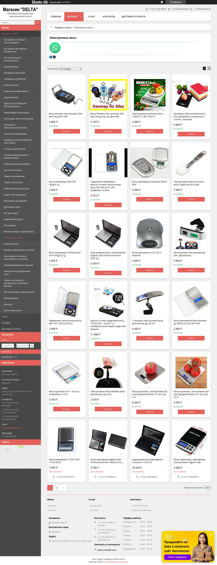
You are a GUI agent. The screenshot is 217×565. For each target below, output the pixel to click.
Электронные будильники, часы (17, 272)
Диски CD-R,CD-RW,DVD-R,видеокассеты (15, 105)
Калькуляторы (11, 243)
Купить (66, 131)
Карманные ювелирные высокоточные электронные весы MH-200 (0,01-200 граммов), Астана (105, 186)
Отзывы (6, 322)
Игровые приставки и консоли (19, 249)
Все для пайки (11, 213)
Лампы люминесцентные (16, 188)
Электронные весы (13, 237)
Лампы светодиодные (15, 194)
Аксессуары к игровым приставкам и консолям (16, 257)
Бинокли (8, 304)
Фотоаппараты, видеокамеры (19, 292)
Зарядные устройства (15, 78)
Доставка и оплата (11, 328)
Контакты (109, 16)
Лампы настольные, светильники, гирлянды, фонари (16, 283)
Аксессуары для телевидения (18, 118)
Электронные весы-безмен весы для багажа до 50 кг (107, 393)
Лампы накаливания (14, 176)
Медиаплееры (11, 298)
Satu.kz (122, 559)
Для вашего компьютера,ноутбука (15, 126)
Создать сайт (55, 2)
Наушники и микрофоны (16, 91)
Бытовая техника (13, 170)
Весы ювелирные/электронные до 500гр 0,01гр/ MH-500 (190, 322)
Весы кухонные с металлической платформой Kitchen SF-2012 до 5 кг (149, 394)
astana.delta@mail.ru (12, 427)
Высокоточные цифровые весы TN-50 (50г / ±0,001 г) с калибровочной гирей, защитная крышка (108, 325)
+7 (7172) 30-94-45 (139, 505)
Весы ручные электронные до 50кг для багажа (189, 254)
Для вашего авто (12, 206)
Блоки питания (11, 85)
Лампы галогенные (13, 182)
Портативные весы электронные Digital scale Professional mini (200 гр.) (107, 255)
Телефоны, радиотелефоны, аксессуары (18, 141)
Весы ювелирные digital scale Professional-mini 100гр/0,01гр (106, 461)
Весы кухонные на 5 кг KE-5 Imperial (146, 254)
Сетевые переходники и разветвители (16, 156)
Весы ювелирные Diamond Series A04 (149, 183)
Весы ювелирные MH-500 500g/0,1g (62, 183)
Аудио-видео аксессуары (16, 112)
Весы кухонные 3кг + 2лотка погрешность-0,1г (64, 393)
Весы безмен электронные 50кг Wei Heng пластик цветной (107, 115)
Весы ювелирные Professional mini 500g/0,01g (65, 254)
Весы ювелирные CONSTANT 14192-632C (64, 461)
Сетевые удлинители (14, 148)
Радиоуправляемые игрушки (18, 265)
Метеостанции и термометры (19, 231)
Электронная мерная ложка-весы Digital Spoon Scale (189, 183)
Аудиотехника (11, 97)
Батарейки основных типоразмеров (14, 41)
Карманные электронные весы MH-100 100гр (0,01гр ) (65, 322)
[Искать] (38, 22)
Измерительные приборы (17, 164)
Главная (55, 16)
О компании (96, 505)
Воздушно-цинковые (14, 72)
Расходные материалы (15, 200)
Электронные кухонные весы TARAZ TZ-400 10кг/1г (147, 115)
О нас (4, 316)
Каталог (72, 16)
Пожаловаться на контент (117, 562)
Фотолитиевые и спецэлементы (12, 59)
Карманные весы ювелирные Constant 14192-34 (147, 461)
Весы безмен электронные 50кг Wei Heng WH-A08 (66, 115)
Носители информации (15, 133)
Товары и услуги (10, 33)
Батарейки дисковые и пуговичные (15, 50)
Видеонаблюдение (13, 219)
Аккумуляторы (11, 66)
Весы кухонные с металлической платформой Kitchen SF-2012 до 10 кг (191, 394)
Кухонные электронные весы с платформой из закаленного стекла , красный (190, 116)
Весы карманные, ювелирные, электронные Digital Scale (190, 461)
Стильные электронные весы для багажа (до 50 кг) (147, 322)
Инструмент (10, 225)
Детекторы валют (13, 310)
